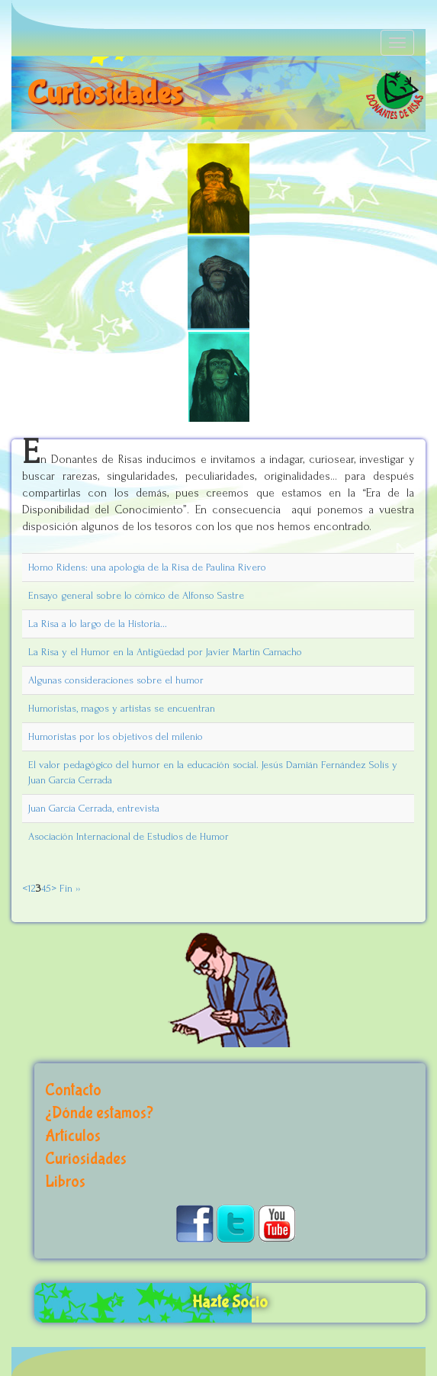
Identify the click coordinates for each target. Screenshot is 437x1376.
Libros (65, 1181)
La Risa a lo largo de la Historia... (97, 623)
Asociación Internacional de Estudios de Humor (128, 836)
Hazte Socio (230, 1302)
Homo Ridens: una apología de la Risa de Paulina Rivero (147, 567)
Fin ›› (68, 888)
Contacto (73, 1090)
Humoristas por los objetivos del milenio (115, 736)
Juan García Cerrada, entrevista (93, 808)
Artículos (73, 1136)
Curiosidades (86, 1159)
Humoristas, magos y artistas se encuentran (121, 708)
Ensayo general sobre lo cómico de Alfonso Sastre (136, 595)
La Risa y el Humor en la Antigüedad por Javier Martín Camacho (165, 651)
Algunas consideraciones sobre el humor (116, 680)
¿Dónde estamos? (99, 1113)
